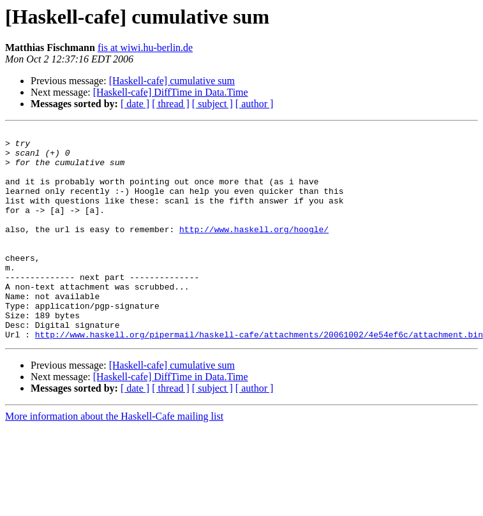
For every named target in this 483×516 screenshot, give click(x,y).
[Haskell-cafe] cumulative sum (172, 80)
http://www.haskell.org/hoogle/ (254, 250)
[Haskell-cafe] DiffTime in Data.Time (170, 92)
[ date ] (135, 103)
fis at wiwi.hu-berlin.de (145, 47)
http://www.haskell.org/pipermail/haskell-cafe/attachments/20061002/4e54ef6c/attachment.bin (259, 376)
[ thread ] (170, 103)
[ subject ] (212, 103)
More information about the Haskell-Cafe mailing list (114, 458)
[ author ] (254, 103)
